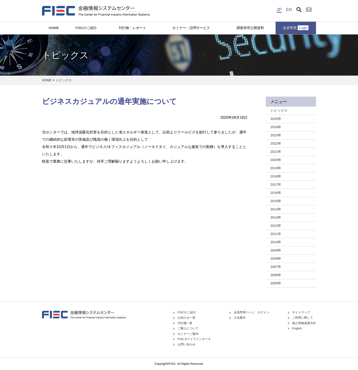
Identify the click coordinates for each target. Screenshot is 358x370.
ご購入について (188, 328)
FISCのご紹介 (86, 28)
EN (289, 9)
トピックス (64, 80)
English (297, 328)
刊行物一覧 (185, 323)
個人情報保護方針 (304, 323)
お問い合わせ (186, 344)
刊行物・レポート (132, 28)
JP (279, 9)
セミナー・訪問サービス (191, 28)
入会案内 (240, 317)
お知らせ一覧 (186, 317)
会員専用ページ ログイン (251, 312)
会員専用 (295, 27)
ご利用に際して (302, 317)
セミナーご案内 (188, 334)
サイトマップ (301, 312)
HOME (54, 28)
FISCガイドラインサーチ (194, 339)
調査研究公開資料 (250, 28)
